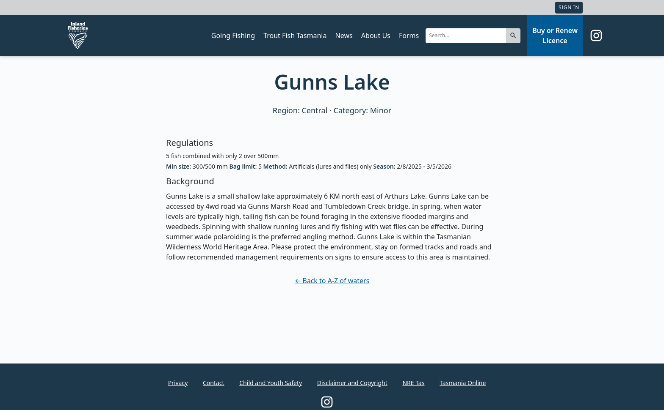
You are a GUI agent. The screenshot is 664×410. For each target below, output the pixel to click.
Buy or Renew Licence (555, 35)
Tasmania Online (463, 383)
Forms (409, 35)
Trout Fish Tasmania (294, 35)
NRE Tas (413, 383)
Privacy (178, 383)
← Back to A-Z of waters (332, 280)
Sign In (569, 7)
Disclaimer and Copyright (352, 383)
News (344, 35)
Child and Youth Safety (270, 383)
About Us (375, 35)
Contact (213, 383)
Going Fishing (233, 35)
